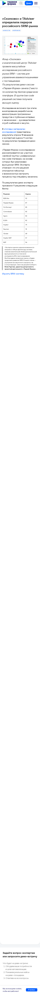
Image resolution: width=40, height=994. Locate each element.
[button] (36, 3)
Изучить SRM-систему (13, 273)
